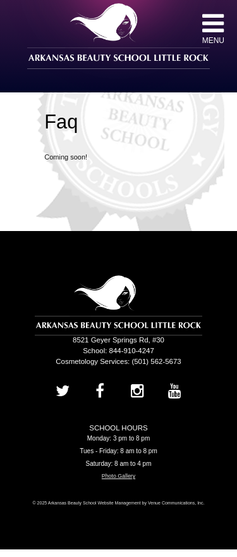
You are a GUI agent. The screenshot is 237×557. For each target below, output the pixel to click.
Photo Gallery (118, 476)
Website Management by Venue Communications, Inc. (150, 503)
